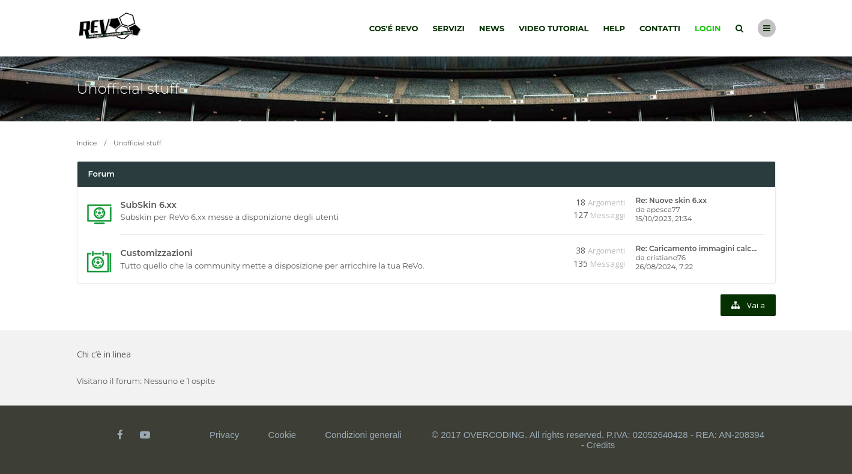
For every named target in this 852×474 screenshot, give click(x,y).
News (491, 28)
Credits (601, 445)
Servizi (448, 28)
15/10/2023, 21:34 (664, 218)
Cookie (282, 435)
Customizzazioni (157, 253)
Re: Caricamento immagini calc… (696, 248)
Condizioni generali (363, 435)
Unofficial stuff (128, 88)
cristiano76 (666, 257)
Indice (87, 143)
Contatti (659, 28)
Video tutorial (553, 28)
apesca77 (663, 209)
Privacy (224, 435)
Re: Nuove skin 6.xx (671, 200)
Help (614, 28)
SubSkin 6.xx (149, 204)
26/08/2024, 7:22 (664, 266)
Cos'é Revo (393, 28)
